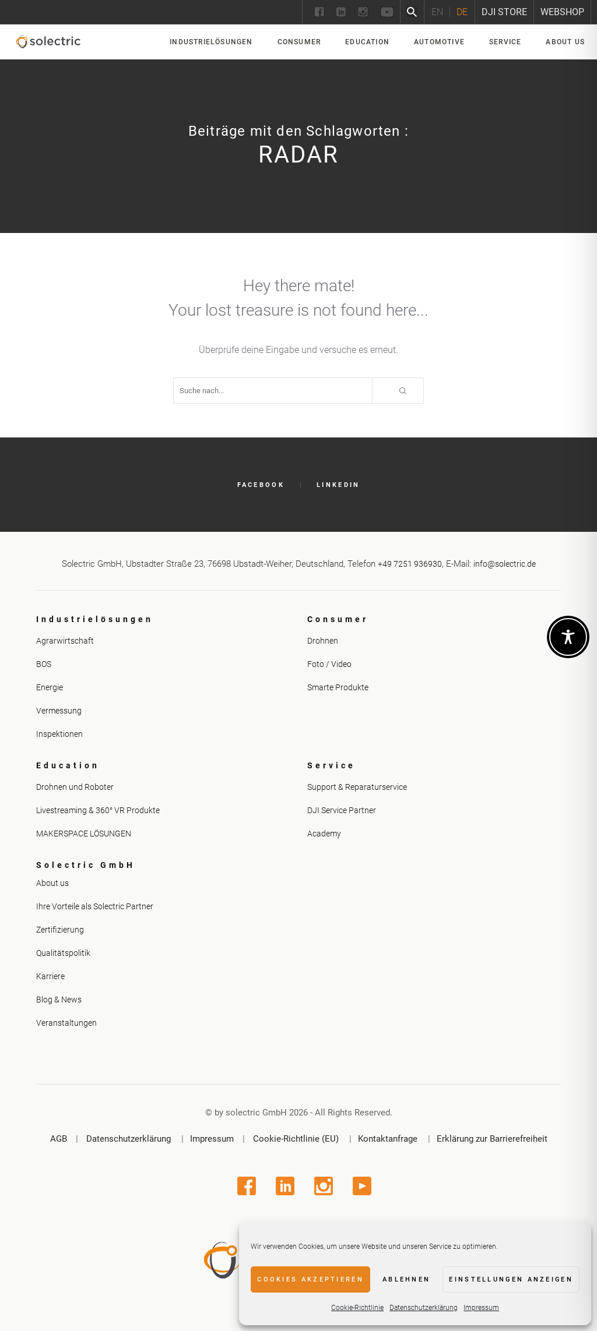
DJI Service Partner (341, 810)
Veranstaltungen (66, 1023)
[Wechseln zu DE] (461, 12)
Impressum (481, 1308)
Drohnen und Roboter (75, 787)
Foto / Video (329, 664)
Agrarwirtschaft (65, 640)
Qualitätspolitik (63, 953)
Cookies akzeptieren (310, 1279)
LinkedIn (338, 485)
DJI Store (504, 11)
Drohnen (322, 640)
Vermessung (59, 710)
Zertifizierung (60, 929)
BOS (43, 664)
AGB (58, 1139)
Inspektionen (59, 734)
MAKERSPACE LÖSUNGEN (83, 833)
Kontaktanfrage (387, 1139)
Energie (49, 687)
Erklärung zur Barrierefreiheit (492, 1139)
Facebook (261, 485)
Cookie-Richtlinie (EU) (296, 1139)
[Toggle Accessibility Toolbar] (568, 637)
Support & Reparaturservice (357, 787)
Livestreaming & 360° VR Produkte (98, 810)
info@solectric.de (504, 564)
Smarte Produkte (337, 687)
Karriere (50, 976)
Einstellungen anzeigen (511, 1279)
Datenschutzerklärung (423, 1308)
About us (52, 883)
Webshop (562, 11)
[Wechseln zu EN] (437, 12)
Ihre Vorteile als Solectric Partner (94, 906)
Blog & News (59, 999)
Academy (324, 833)
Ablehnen (406, 1279)
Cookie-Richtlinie (357, 1308)
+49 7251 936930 (410, 564)
